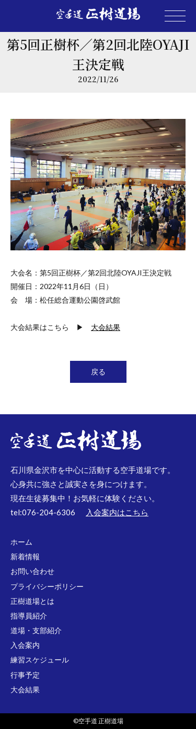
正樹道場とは (32, 601)
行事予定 (25, 674)
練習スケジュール (39, 659)
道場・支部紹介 (36, 630)
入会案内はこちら (117, 512)
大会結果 (105, 327)
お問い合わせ (32, 571)
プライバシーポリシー (47, 586)
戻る (98, 371)
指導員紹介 (28, 615)
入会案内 (25, 644)
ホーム (21, 541)
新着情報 (25, 556)
